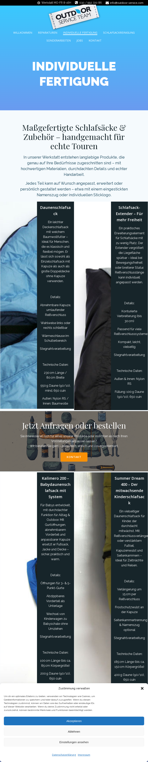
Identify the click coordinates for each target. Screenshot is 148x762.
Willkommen (22, 32)
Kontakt (95, 40)
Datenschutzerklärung (64, 754)
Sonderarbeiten (58, 40)
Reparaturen (47, 32)
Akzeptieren (74, 721)
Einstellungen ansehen (74, 742)
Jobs (80, 40)
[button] (142, 688)
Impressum (84, 754)
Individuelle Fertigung (80, 32)
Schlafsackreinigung (119, 32)
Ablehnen (74, 731)
